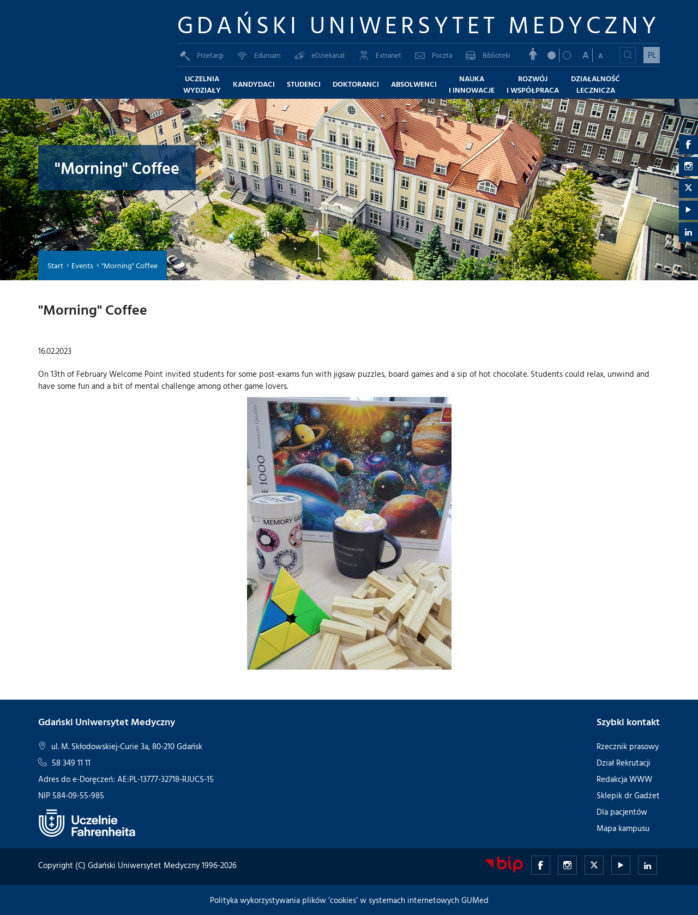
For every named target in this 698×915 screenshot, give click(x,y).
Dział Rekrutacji (624, 762)
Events (82, 265)
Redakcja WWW (624, 779)
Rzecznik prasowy (628, 746)
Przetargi (202, 55)
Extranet (380, 55)
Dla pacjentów (622, 811)
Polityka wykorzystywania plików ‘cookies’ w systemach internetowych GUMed (349, 900)
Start (55, 265)
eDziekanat (319, 55)
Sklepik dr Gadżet (628, 795)
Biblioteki (488, 55)
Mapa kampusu (623, 828)
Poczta (433, 55)
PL (652, 55)
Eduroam (259, 55)
